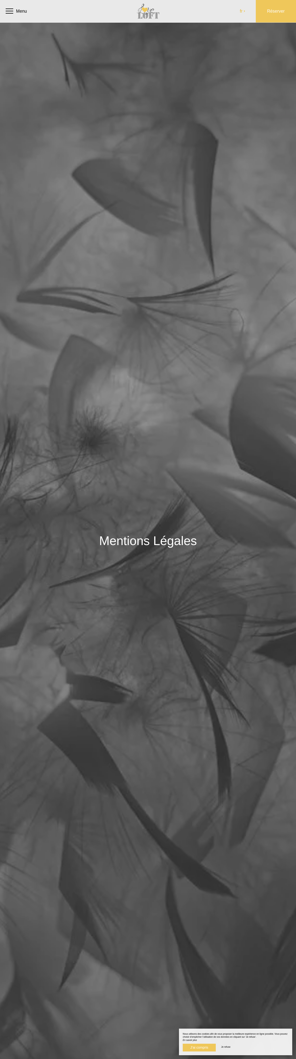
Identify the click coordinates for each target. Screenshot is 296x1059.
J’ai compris (199, 1047)
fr (242, 11)
